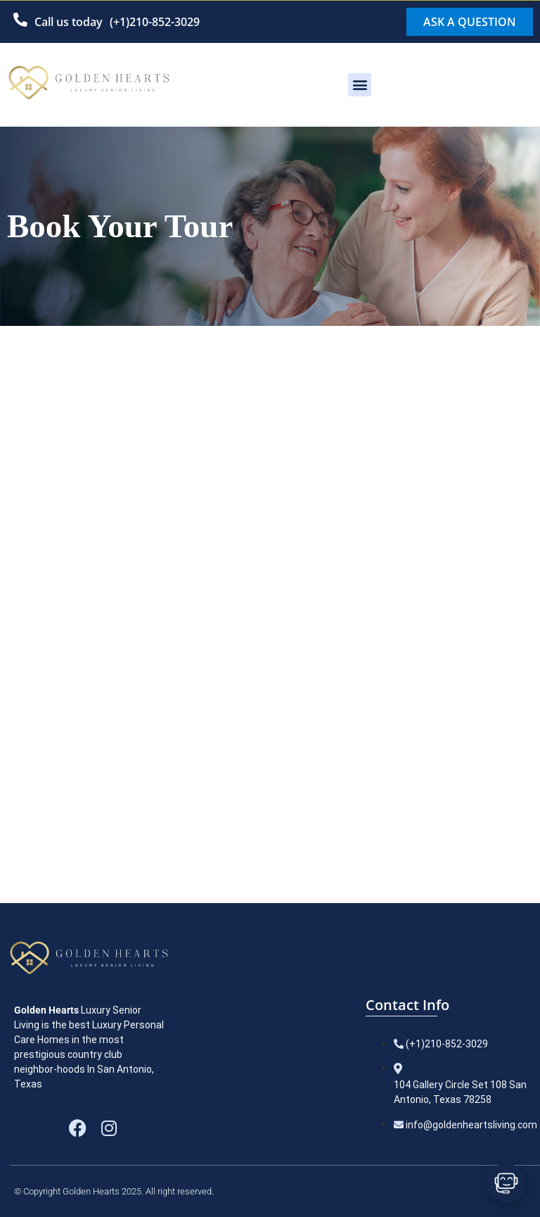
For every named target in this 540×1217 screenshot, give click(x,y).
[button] (359, 84)
